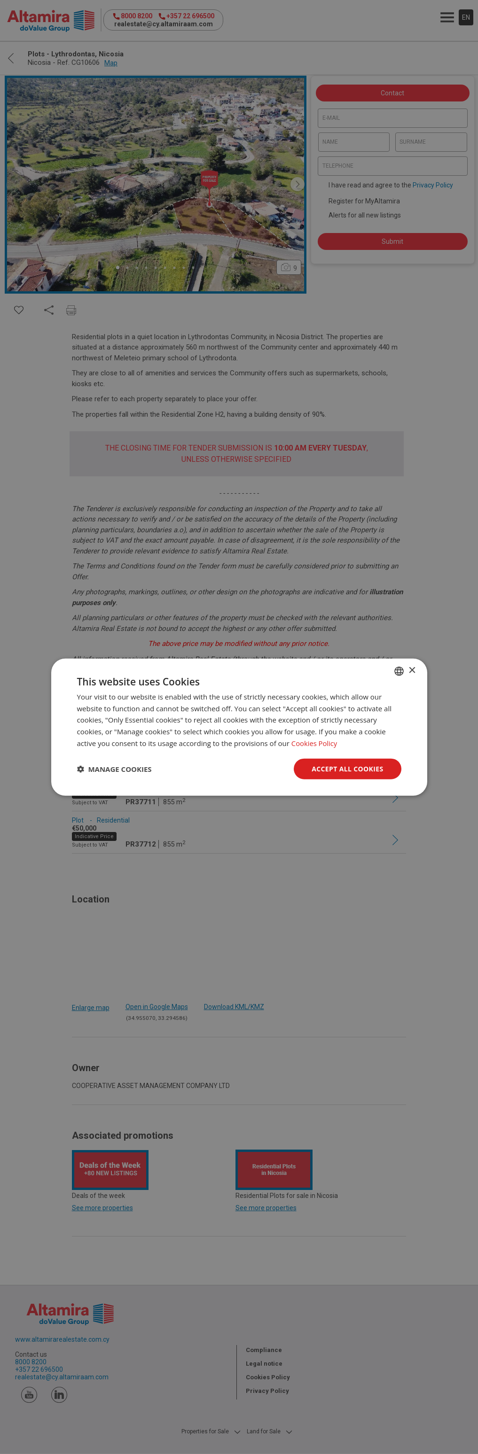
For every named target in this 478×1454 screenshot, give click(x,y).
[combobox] (399, 671)
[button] (114, 769)
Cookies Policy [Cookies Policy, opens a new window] (314, 742)
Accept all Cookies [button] (348, 768)
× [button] (411, 670)
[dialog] (239, 727)
